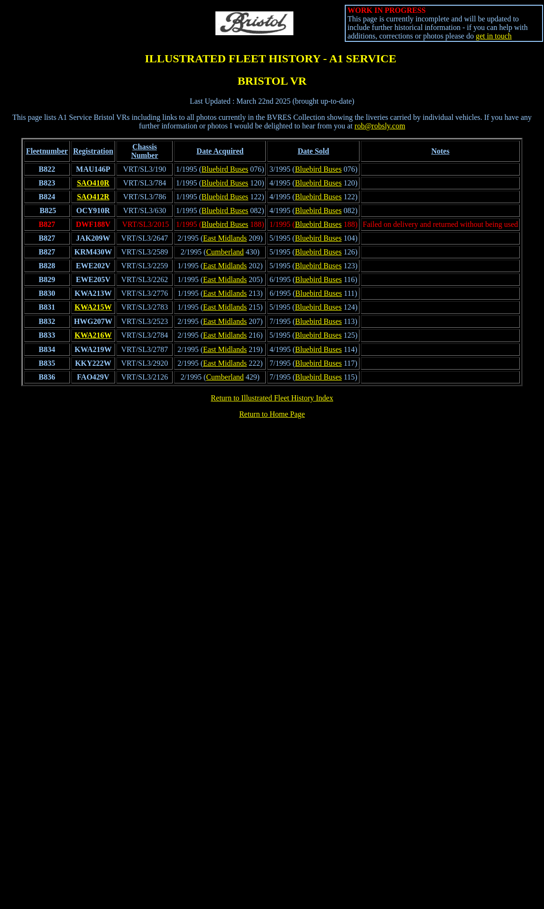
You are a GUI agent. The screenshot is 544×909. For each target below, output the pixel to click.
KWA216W (93, 335)
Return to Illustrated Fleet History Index (272, 398)
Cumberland (224, 252)
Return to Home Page (272, 414)
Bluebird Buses (225, 169)
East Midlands (225, 238)
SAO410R (93, 183)
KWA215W (93, 307)
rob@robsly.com (380, 126)
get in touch (494, 36)
